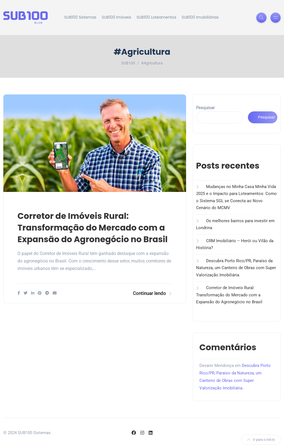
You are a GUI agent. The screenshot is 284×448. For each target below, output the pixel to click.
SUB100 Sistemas (80, 17)
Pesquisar (205, 107)
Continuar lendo (152, 293)
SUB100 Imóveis (116, 17)
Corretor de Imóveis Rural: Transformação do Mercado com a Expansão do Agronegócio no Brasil (92, 227)
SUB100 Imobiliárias (200, 17)
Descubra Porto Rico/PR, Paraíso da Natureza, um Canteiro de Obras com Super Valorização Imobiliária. (236, 267)
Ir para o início (261, 439)
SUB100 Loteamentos (156, 17)
